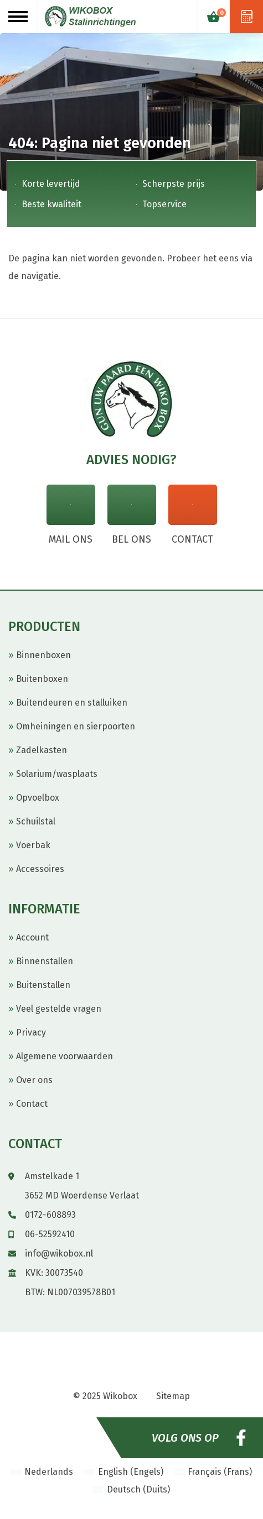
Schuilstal (35, 821)
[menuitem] (42, 1472)
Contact (32, 1103)
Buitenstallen (43, 985)
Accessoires (40, 869)
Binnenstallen (44, 961)
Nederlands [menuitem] (48, 1472)
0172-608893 (50, 1215)
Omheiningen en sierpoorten (75, 726)
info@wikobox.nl (59, 1253)
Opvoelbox (37, 797)
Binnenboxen (43, 655)
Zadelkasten (41, 750)
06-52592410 (50, 1234)
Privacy (31, 1032)
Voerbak (33, 845)
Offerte (246, 16)
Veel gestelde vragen (58, 1008)
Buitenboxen (42, 679)
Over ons (34, 1080)
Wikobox (120, 1396)
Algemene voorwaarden (64, 1056)
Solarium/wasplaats (56, 774)
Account (32, 937)
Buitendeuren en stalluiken (71, 702)
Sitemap (173, 1396)
